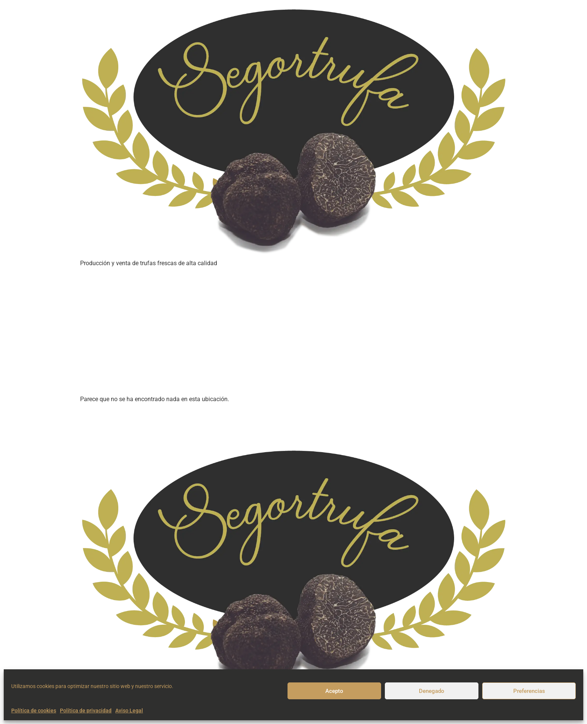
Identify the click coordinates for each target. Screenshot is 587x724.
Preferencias (529, 691)
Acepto (334, 691)
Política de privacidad (86, 711)
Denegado (431, 691)
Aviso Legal (129, 711)
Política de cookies (33, 711)
